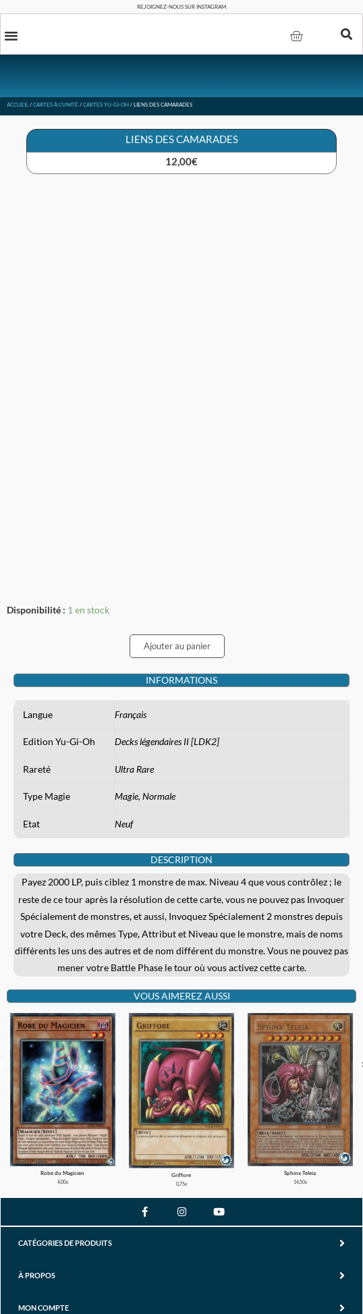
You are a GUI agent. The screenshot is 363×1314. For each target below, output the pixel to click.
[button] (11, 35)
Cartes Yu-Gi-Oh (106, 104)
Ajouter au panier (177, 645)
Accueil (17, 104)
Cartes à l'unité (55, 104)
